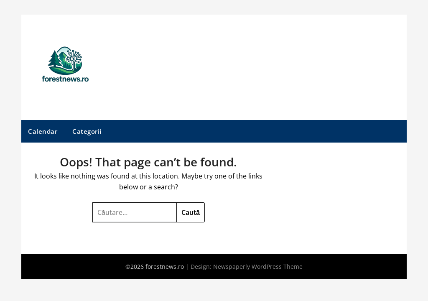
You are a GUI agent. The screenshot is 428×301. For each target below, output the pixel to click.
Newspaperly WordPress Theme (258, 266)
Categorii (87, 131)
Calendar (42, 131)
